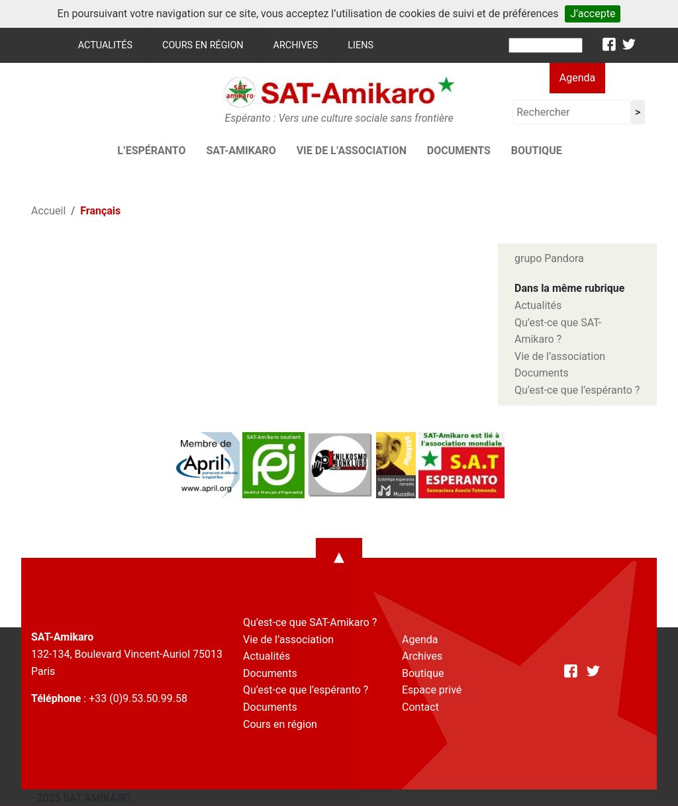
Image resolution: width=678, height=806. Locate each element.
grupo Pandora (549, 258)
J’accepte (592, 13)
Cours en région (203, 45)
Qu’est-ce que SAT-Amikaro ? (310, 622)
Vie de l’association (352, 150)
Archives (295, 45)
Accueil (48, 210)
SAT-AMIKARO (240, 150)
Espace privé (431, 690)
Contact (420, 707)
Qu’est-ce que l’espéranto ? (577, 390)
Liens (360, 45)
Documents (459, 150)
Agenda (577, 77)
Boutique (536, 150)
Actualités (105, 45)
